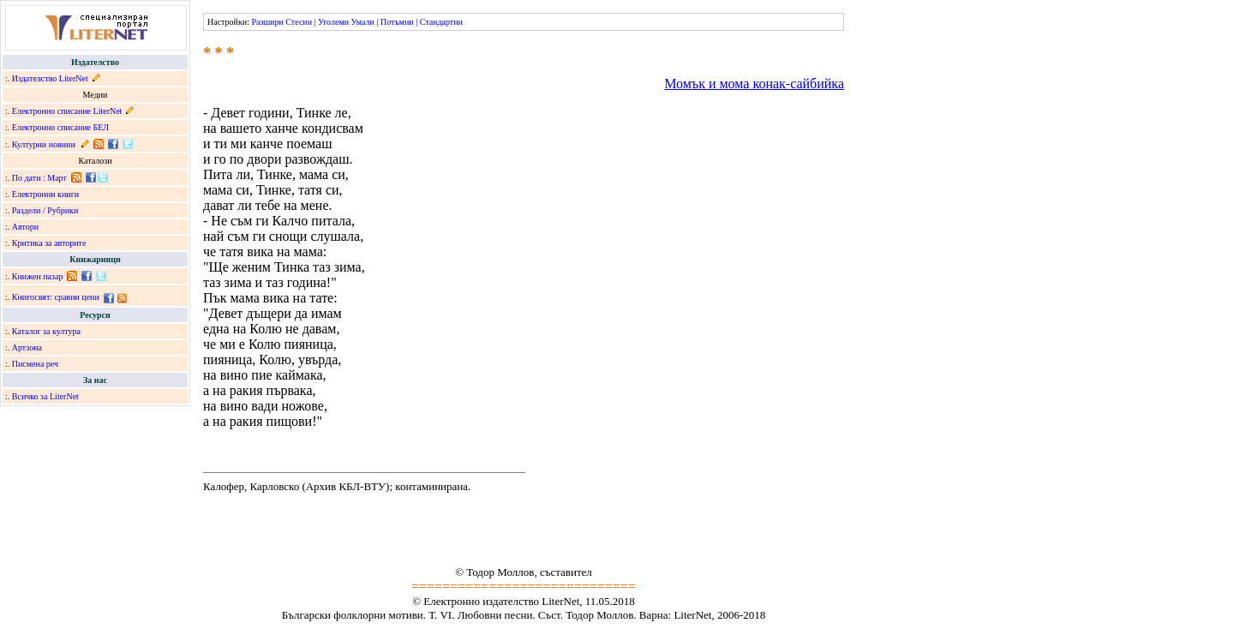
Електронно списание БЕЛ (60, 127)
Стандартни (441, 22)
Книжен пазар (37, 276)
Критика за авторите (49, 243)
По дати (26, 178)
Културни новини (43, 144)
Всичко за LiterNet (45, 396)
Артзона (27, 347)
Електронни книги (45, 194)
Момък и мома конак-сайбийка (754, 83)
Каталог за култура (46, 331)
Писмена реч (35, 363)
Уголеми (333, 22)
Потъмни (397, 22)
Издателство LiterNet (50, 78)
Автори (25, 226)
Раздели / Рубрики (45, 210)
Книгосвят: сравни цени (55, 297)
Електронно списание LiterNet (67, 111)
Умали (362, 22)
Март (57, 178)
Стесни (298, 22)
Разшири (267, 22)
